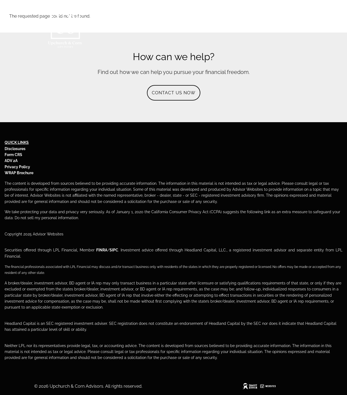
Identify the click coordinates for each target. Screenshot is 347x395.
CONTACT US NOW (173, 92)
